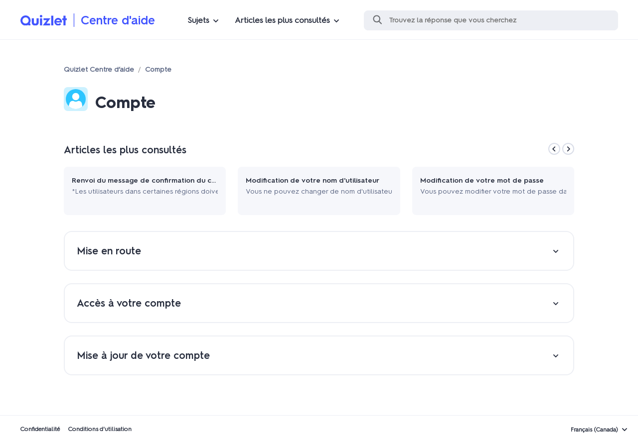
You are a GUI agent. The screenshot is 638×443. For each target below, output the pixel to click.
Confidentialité (40, 429)
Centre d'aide (118, 20)
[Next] (568, 149)
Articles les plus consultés (282, 20)
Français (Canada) (594, 429)
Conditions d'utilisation (100, 429)
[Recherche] (491, 20)
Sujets (198, 20)
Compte (158, 69)
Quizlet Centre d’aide (99, 69)
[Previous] (554, 149)
